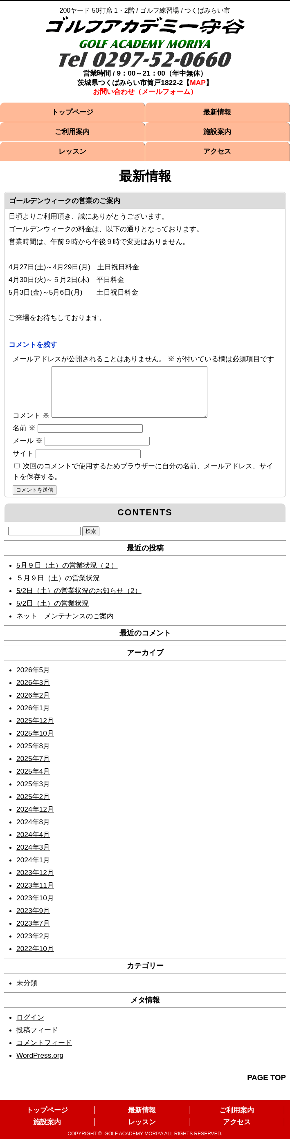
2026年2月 (33, 705)
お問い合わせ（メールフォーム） (145, 91)
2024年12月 (35, 819)
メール (28, 450)
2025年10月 (35, 743)
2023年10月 (35, 908)
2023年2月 (33, 946)
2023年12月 (35, 882)
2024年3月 (33, 857)
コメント (31, 425)
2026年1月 (33, 718)
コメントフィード (44, 1052)
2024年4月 (33, 844)
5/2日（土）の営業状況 (52, 613)
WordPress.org (39, 1065)
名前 (24, 438)
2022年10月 (35, 958)
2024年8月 (33, 832)
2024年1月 (33, 870)
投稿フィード (37, 1040)
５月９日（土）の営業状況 (58, 588)
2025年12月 (35, 730)
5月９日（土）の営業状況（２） (67, 575)
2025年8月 (33, 756)
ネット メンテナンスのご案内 (65, 626)
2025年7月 (33, 768)
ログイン (30, 1027)
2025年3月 (33, 794)
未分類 (26, 993)
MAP (198, 82)
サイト (23, 463)
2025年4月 (33, 781)
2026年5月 (33, 680)
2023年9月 (33, 920)
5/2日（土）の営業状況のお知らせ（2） (79, 600)
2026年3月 (33, 692)
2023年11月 (35, 895)
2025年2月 (33, 806)
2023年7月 (33, 933)
